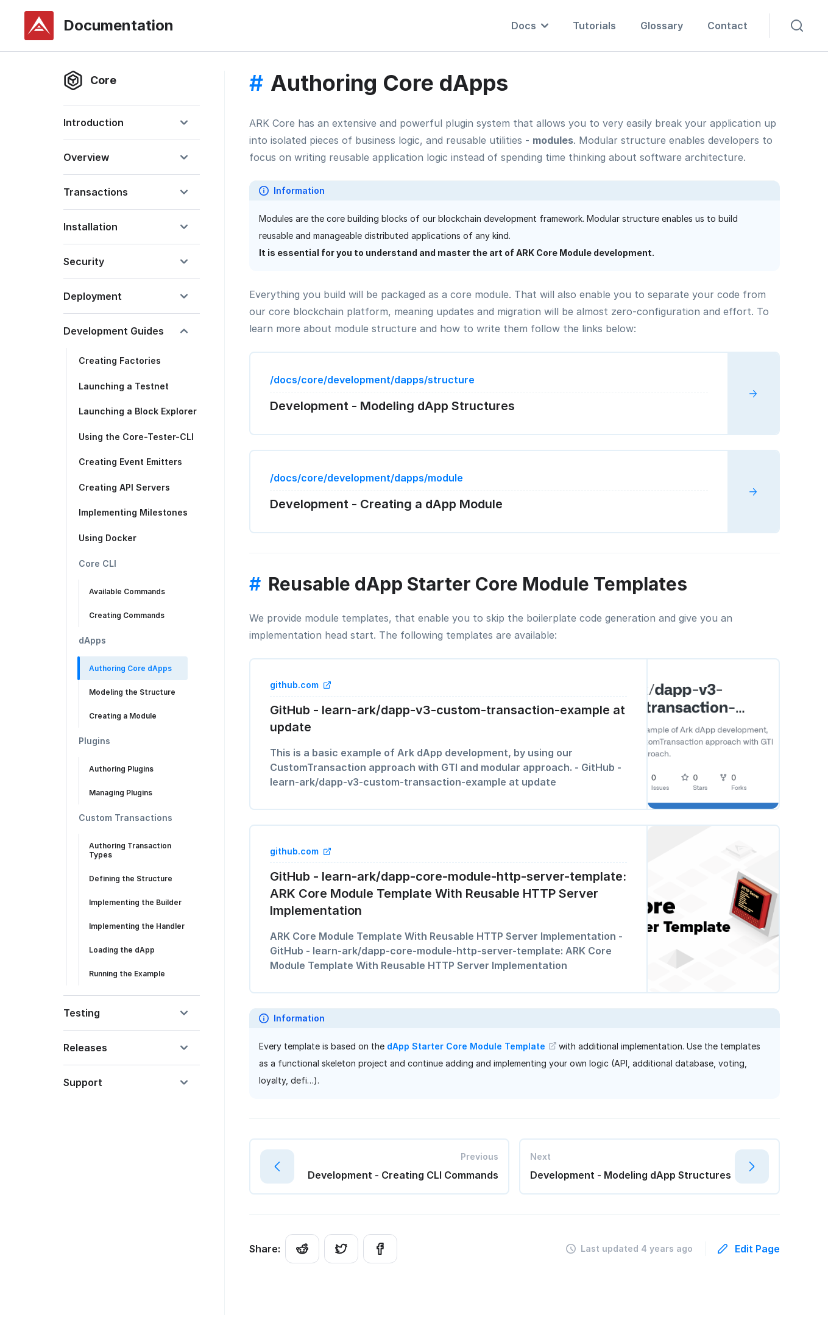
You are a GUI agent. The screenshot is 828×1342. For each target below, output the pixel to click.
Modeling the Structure (132, 692)
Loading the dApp (122, 949)
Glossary (661, 26)
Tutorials (594, 26)
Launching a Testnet (124, 386)
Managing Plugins (120, 792)
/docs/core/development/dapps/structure (372, 380)
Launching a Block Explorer (138, 411)
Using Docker (107, 538)
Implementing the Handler (137, 926)
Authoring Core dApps (130, 668)
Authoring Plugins (121, 768)
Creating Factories (120, 360)
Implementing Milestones (133, 512)
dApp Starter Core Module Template (471, 1046)
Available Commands (127, 591)
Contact (727, 26)
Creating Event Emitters (130, 461)
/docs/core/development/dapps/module (366, 478)
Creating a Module (123, 715)
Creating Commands (127, 615)
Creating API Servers (124, 487)
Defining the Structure (130, 878)
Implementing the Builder (135, 902)
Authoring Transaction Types (130, 850)
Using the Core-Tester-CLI (136, 436)
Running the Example (127, 973)
